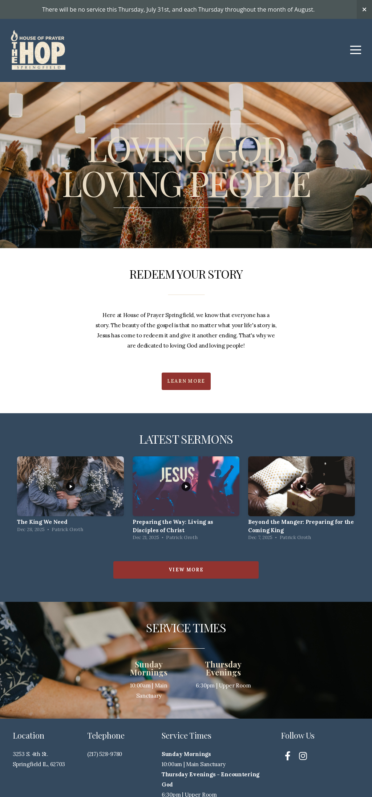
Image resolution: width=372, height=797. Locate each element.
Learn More (186, 381)
